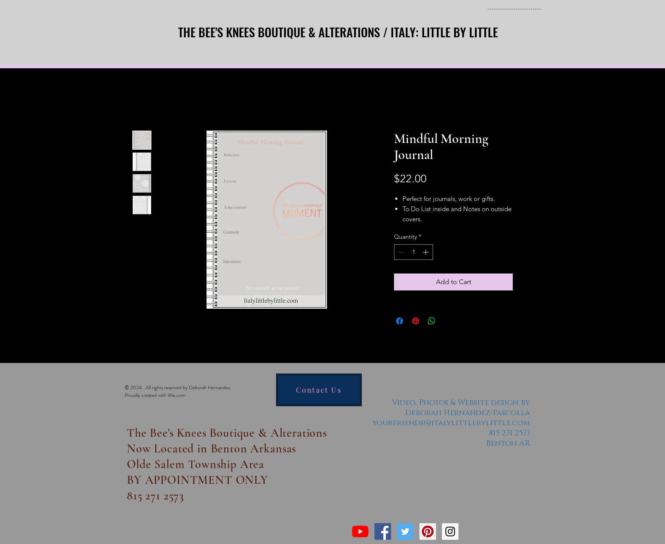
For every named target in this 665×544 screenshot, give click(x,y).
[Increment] (426, 252)
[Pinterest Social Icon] (427, 531)
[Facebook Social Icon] (382, 531)
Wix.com (176, 395)
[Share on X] (448, 321)
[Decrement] (400, 252)
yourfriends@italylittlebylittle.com (451, 423)
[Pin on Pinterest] (416, 321)
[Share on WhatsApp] (432, 321)
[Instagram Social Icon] (450, 531)
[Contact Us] (319, 390)
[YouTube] (360, 531)
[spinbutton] (413, 252)
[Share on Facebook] (399, 321)
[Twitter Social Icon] (405, 531)
